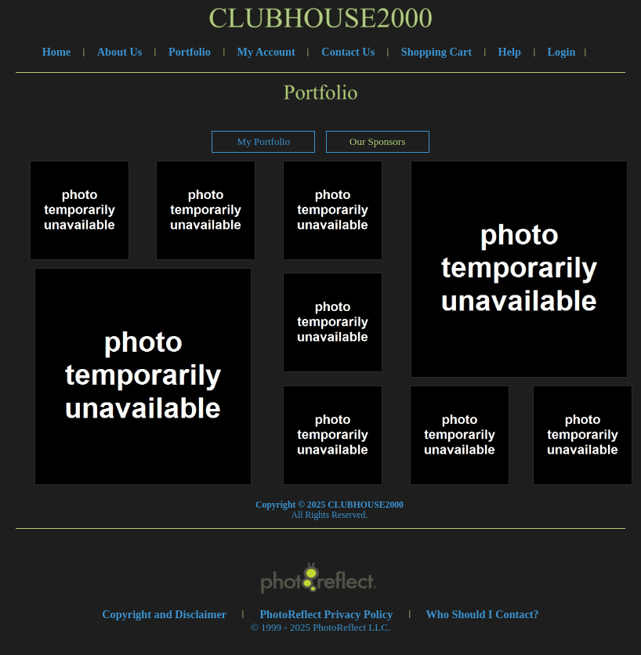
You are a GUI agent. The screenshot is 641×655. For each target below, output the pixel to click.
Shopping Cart (436, 51)
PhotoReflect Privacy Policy (326, 614)
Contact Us (348, 51)
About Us (120, 51)
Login (562, 51)
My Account (266, 51)
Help (509, 51)
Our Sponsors (377, 141)
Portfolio (189, 51)
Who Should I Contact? (482, 614)
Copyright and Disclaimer (165, 614)
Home (56, 51)
